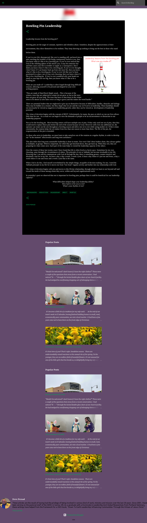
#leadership (55, 192)
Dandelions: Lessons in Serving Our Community (63, 347)
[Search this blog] (132, 3)
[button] (27, 31)
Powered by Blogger (73, 515)
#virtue (73, 192)
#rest (65, 192)
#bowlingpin (32, 192)
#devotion (43, 192)
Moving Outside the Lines (55, 267)
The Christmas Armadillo (55, 307)
